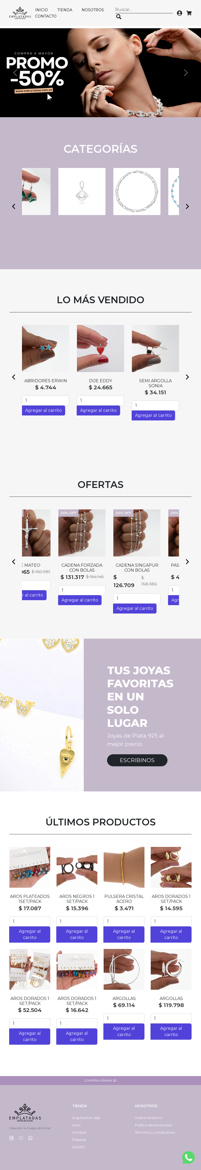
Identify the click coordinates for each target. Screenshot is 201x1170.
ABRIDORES (45, 380)
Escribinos (137, 760)
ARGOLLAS (124, 998)
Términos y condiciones (155, 1132)
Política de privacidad (153, 1125)
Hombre (79, 1132)
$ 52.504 (30, 1010)
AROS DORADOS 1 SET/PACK (171, 899)
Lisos (76, 1125)
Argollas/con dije (86, 1118)
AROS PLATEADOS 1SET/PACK (30, 899)
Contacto (46, 16)
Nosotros (93, 10)
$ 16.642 (77, 1010)
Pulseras (79, 1140)
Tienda (64, 10)
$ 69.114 (124, 1005)
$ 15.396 (77, 908)
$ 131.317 (91, 577)
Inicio (41, 10)
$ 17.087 (30, 908)
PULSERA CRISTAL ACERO (124, 899)
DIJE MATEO (45, 565)
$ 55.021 (100, 392)
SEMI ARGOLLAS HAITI (100, 383)
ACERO (78, 1147)
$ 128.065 (35, 572)
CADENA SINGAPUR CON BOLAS (155, 568)
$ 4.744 (45, 387)
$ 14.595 (171, 908)
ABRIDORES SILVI (155, 380)
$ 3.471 (124, 908)
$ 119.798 (171, 1005)
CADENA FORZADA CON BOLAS (100, 568)
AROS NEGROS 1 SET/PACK (76, 899)
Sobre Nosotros (148, 1118)
